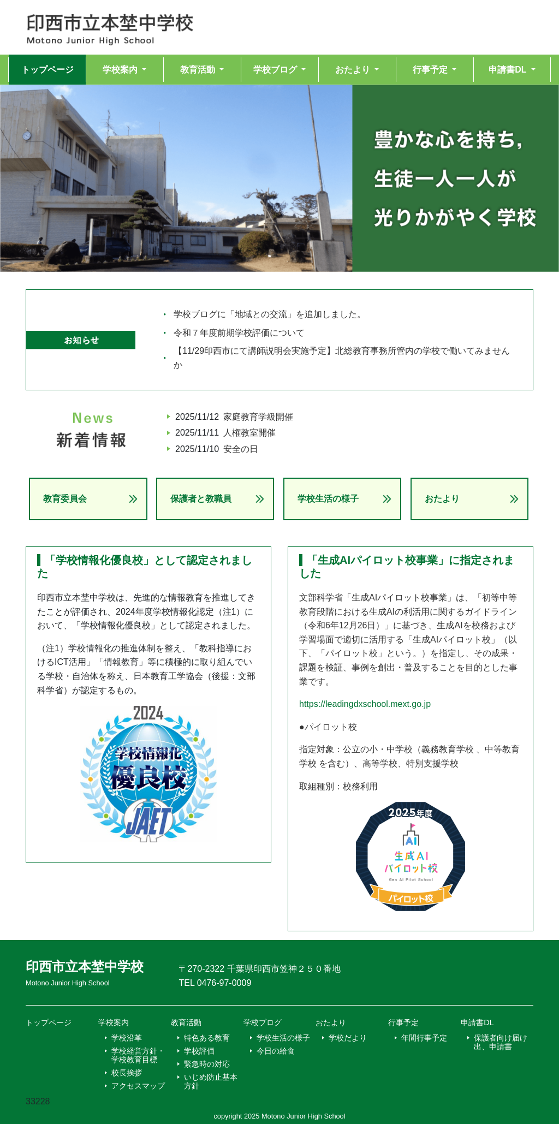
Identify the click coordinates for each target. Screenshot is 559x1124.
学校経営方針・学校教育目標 (138, 1055)
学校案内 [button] (121, 69)
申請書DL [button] (508, 69)
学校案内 (113, 1022)
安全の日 (240, 449)
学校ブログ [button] (276, 69)
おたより (442, 498)
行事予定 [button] (431, 69)
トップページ (47, 69)
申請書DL (477, 1022)
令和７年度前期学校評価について (239, 332)
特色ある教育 (207, 1037)
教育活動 (186, 1022)
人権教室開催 (249, 432)
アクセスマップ (138, 1085)
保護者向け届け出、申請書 (500, 1042)
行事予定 (403, 1022)
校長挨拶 (126, 1072)
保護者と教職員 (200, 498)
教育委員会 (65, 498)
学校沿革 (126, 1037)
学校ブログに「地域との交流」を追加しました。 (270, 314)
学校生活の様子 (328, 498)
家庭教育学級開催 (258, 416)
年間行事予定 (424, 1037)
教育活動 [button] (198, 69)
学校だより (348, 1037)
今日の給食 (276, 1050)
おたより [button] (353, 69)
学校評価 (199, 1050)
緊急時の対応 (207, 1064)
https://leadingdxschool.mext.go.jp (365, 704)
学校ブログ (262, 1022)
